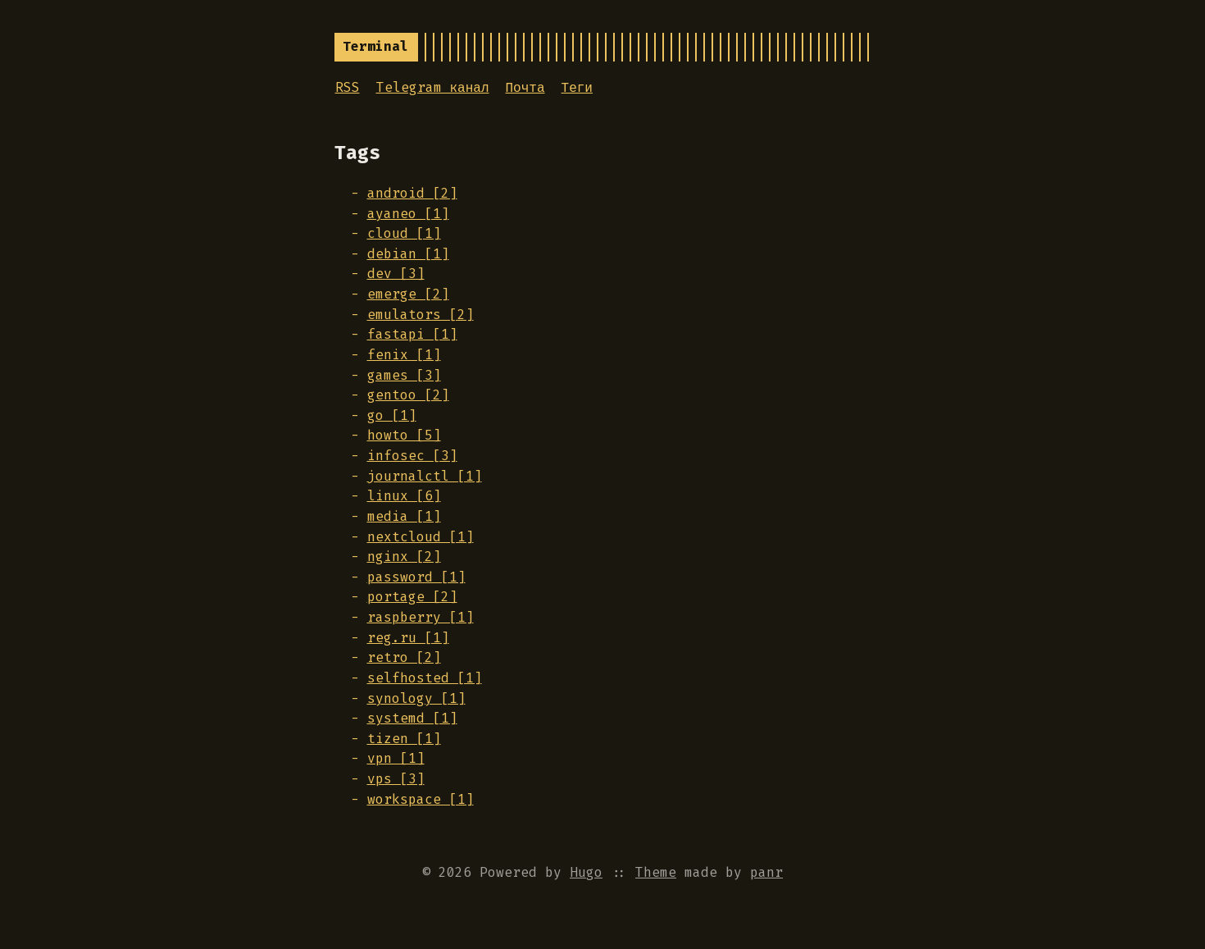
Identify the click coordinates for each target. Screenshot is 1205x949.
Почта (525, 87)
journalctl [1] (424, 476)
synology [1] (416, 698)
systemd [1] (412, 718)
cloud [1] (404, 233)
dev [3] (396, 273)
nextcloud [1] (420, 536)
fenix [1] (404, 354)
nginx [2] (404, 556)
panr (766, 872)
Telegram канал (432, 87)
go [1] (391, 415)
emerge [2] (408, 294)
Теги (577, 87)
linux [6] (404, 495)
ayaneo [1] (408, 213)
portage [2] (412, 596)
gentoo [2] (408, 395)
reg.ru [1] (408, 637)
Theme (655, 872)
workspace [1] (420, 799)
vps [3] (396, 778)
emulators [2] (420, 314)
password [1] (416, 577)
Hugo (586, 872)
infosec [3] (412, 455)
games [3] (404, 375)
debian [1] (408, 253)
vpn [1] (396, 758)
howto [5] (404, 435)
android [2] (412, 193)
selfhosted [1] (424, 678)
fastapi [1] (412, 334)
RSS (347, 87)
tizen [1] (404, 738)
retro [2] (404, 657)
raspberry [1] (420, 617)
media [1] (404, 516)
